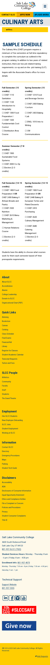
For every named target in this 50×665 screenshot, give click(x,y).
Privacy (4, 511)
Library (4, 346)
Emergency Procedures (11, 455)
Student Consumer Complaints (14, 516)
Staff (4, 390)
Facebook (11, 598)
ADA (3, 486)
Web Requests (42, 656)
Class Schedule (8, 334)
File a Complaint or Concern (12, 503)
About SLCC (7, 282)
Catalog (5, 329)
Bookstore (6, 321)
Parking (5, 464)
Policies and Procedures (11, 507)
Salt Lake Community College (25, 6)
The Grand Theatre (9, 398)
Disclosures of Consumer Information (16, 491)
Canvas (5, 325)
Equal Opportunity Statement (13, 495)
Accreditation (7, 286)
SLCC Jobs (6, 424)
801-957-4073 (24, 562)
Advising (5, 317)
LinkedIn (5, 598)
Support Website (9, 584)
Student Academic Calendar (12, 354)
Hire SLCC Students (9, 416)
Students (5, 394)
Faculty (5, 386)
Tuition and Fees (8, 363)
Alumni (4, 290)
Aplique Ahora (42, 15)
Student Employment (10, 428)
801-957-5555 (8, 588)
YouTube (24, 598)
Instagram (17, 598)
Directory (5, 451)
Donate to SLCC (8, 298)
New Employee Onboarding (12, 420)
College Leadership (9, 294)
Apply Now (25, 15)
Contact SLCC (8, 15)
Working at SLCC (8, 433)
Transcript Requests (9, 359)
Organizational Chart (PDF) (12, 303)
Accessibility (7, 482)
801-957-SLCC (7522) (11, 549)
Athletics (5, 377)
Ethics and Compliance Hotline (14, 499)
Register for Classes (10, 350)
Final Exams (6, 338)
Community (6, 381)
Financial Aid (7, 342)
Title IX (4, 520)
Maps (4, 459)
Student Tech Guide (9, 468)
